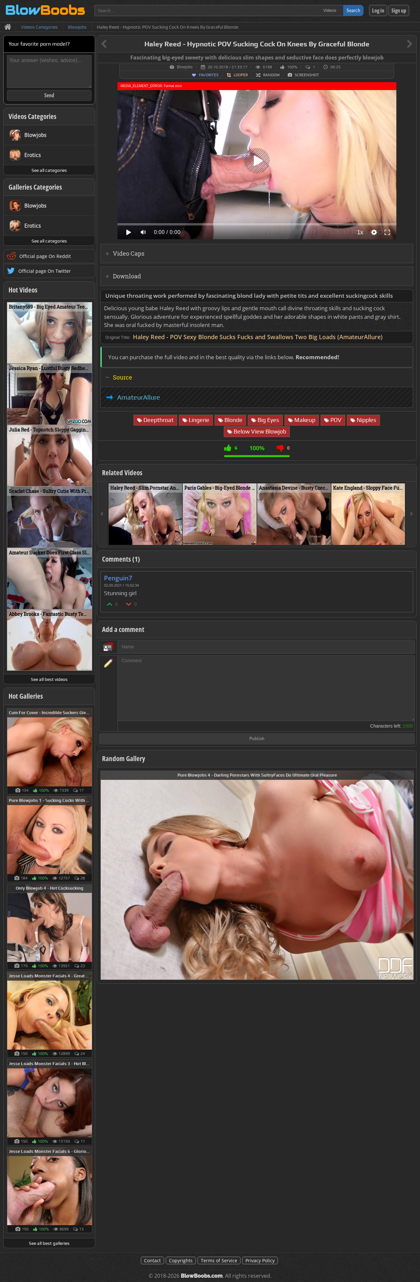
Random (271, 75)
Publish (256, 739)
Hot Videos (23, 289)
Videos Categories (32, 116)
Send (49, 95)
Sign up (398, 10)
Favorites (209, 75)
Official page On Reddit (45, 256)
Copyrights (181, 1260)
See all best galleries (49, 1243)
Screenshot (307, 75)
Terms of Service (219, 1260)
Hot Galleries (26, 696)
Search (353, 10)
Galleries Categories (35, 187)
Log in (378, 10)
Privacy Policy (260, 1260)
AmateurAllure (138, 397)
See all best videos (49, 679)
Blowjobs (185, 67)
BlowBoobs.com (201, 1276)
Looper (241, 75)
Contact (152, 1260)
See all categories (49, 170)
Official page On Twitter (44, 271)
